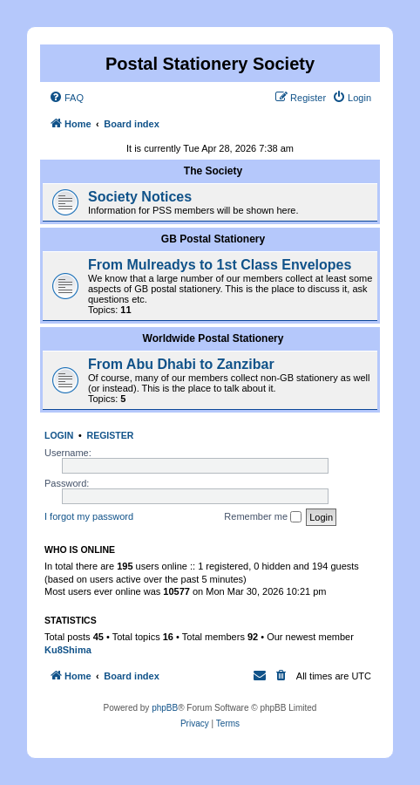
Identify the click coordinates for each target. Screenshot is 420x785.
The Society (213, 171)
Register (110, 435)
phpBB (165, 708)
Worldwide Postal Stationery (213, 338)
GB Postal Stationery (213, 239)
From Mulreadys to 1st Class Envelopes (219, 264)
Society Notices (140, 196)
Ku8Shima (67, 650)
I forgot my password (88, 516)
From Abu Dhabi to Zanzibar (181, 364)
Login (58, 435)
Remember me (262, 517)
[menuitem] (66, 97)
